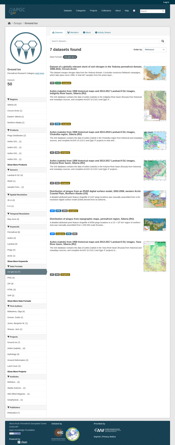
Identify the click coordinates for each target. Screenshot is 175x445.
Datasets (68, 10)
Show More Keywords (17, 261)
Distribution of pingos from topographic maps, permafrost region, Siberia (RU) (92, 219)
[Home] (9, 23)
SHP (52, 211)
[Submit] (163, 41)
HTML (58, 124)
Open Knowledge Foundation (22, 430)
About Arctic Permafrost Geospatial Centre (28, 423)
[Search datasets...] (104, 41)
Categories (81, 10)
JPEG (65, 211)
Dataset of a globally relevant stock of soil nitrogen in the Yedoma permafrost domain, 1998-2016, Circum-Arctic (96, 68)
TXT (52, 83)
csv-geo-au (66, 83)
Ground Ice (31, 23)
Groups (18, 23)
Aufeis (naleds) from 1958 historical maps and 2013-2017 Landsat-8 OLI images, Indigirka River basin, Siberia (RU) (92, 92)
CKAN (22, 442)
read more (39, 73)
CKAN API (13, 427)
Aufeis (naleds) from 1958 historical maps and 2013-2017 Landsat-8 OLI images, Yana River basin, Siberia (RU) (95, 243)
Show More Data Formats (19, 301)
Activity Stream (103, 32)
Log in (166, 2)
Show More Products (17, 165)
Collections (106, 10)
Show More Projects (16, 371)
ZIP (52, 124)
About (118, 10)
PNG (57, 152)
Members (73, 32)
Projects (93, 10)
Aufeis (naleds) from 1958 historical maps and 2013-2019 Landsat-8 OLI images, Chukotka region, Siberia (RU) (92, 133)
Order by (138, 49)
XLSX (58, 83)
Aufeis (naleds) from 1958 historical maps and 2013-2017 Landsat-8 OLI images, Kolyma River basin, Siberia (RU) (92, 162)
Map (127, 10)
